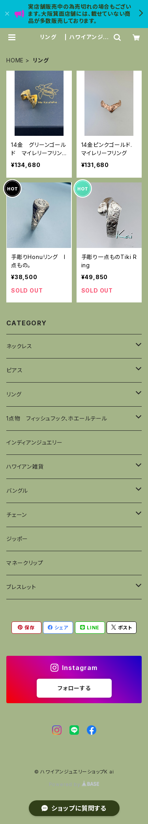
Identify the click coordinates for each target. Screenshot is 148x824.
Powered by (74, 784)
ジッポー (17, 538)
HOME (15, 60)
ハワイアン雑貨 (25, 466)
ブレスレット (21, 587)
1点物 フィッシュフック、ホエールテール (59, 418)
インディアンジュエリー (34, 442)
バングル (17, 490)
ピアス (17, 370)
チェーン (16, 514)
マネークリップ (24, 562)
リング (16, 394)
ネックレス (19, 346)
